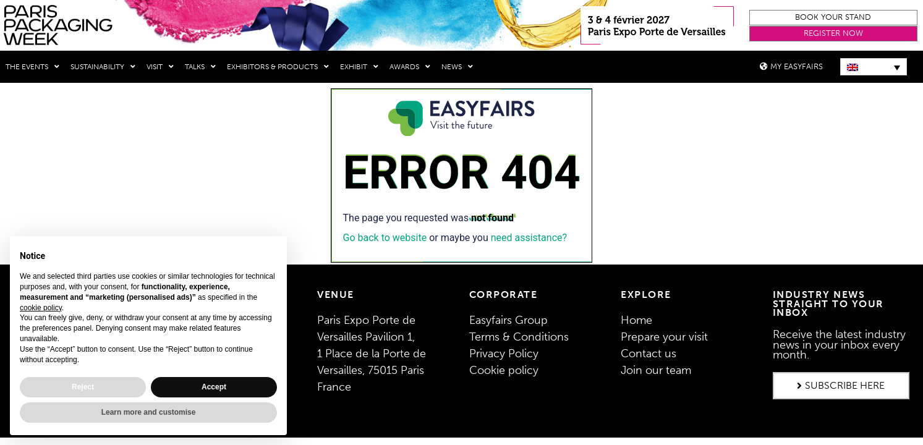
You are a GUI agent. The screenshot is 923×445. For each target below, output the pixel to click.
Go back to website (385, 237)
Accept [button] (214, 387)
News (457, 67)
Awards (409, 67)
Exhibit (359, 67)
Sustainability (102, 67)
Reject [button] (83, 387)
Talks (200, 67)
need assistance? (529, 237)
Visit (160, 67)
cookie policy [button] (41, 307)
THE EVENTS (32, 67)
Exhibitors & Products (278, 67)
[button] (833, 17)
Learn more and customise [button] (148, 412)
